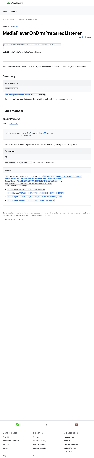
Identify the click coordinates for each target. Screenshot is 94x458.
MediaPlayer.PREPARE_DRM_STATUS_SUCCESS (62, 176)
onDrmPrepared (11, 95)
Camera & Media (39, 448)
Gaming (36, 437)
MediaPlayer (24, 95)
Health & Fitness (39, 444)
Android (6, 437)
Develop (22, 20)
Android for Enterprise (11, 441)
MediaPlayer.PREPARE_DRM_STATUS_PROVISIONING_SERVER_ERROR (32, 181)
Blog (4, 456)
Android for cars (70, 448)
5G (34, 456)
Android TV (68, 452)
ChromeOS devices (71, 444)
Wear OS (67, 441)
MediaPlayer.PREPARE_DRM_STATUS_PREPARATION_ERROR (28, 183)
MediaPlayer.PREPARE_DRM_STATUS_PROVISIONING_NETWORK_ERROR (33, 178)
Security (6, 444)
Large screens (69, 437)
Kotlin (81, 37)
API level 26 (14, 27)
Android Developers (9, 20)
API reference (10, 11)
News (5, 452)
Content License (67, 213)
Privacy (35, 452)
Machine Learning (39, 441)
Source (5, 448)
